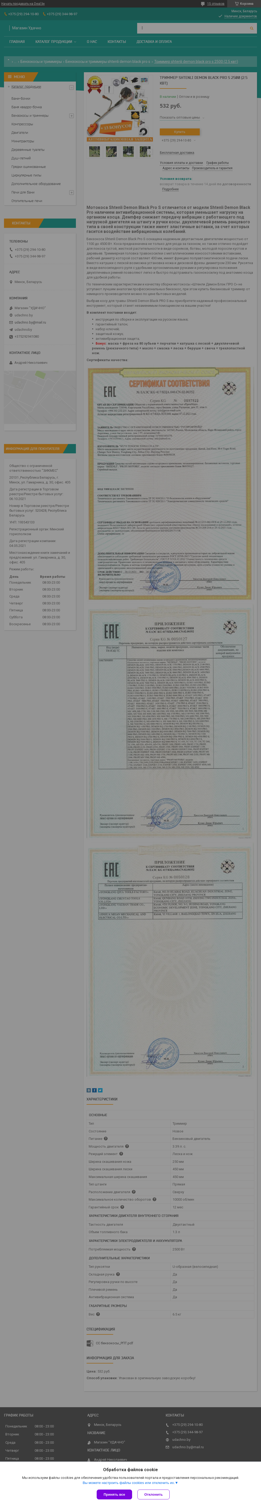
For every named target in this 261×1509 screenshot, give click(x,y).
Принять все (114, 1494)
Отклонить (153, 1494)
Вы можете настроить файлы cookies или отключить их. (129, 1483)
